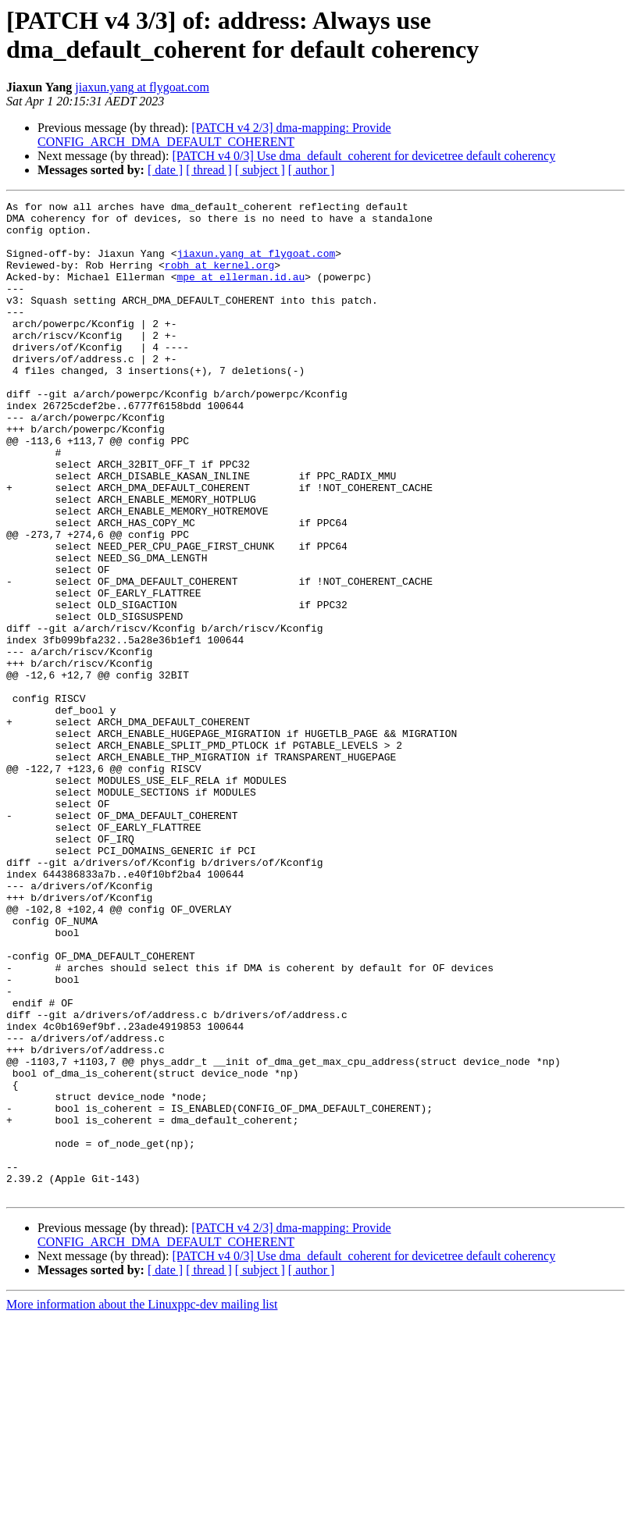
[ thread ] (209, 169)
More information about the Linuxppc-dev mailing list (141, 1503)
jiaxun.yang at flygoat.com (142, 87)
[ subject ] (260, 169)
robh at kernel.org (219, 279)
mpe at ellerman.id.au (240, 293)
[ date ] (165, 169)
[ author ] (311, 169)
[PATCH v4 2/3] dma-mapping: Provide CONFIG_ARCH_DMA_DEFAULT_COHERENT (214, 134)
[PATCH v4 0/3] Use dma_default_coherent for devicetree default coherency (363, 155)
